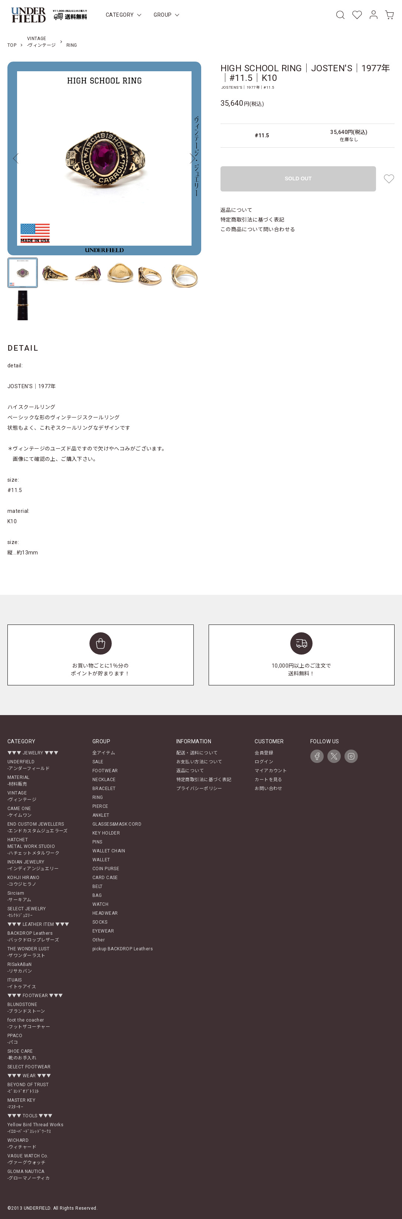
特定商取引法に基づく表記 (252, 220)
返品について (236, 210)
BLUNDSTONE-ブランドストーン (26, 1008)
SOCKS (99, 922)
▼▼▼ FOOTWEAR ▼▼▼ (35, 995)
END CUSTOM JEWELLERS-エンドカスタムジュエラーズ (37, 827)
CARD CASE (105, 877)
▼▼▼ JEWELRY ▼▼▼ (32, 753)
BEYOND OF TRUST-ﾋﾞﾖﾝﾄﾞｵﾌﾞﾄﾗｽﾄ (28, 1088)
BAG (97, 895)
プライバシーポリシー (199, 788)
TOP (11, 45)
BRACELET (103, 788)
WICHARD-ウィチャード (21, 1144)
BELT (97, 886)
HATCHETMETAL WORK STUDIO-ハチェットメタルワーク (33, 846)
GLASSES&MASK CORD (116, 824)
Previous (18, 158)
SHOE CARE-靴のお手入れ (21, 1055)
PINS (97, 842)
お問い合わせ (268, 788)
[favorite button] (389, 178)
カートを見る (268, 779)
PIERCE (100, 806)
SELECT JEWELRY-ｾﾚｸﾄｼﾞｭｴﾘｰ (26, 912)
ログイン (264, 761)
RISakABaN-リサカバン (19, 968)
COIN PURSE (105, 868)
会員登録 (264, 753)
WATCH (100, 904)
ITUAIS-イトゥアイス (21, 983)
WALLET (101, 859)
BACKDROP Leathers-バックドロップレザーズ (33, 937)
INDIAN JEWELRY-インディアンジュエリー (33, 865)
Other (98, 940)
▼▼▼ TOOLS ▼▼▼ (29, 1115)
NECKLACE (103, 779)
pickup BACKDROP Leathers (122, 948)
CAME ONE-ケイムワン (19, 812)
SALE (98, 761)
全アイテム (103, 753)
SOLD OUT (298, 178)
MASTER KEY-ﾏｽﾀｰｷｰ (21, 1104)
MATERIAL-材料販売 (18, 781)
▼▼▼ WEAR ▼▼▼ (29, 1075)
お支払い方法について (199, 761)
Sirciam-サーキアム (19, 896)
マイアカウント (271, 770)
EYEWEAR (103, 931)
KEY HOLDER (106, 833)
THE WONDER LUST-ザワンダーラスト (28, 952)
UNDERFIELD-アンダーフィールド (28, 765)
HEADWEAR (105, 913)
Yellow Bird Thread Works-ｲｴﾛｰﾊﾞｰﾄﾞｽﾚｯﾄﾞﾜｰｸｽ (35, 1128)
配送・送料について (197, 753)
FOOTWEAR (105, 770)
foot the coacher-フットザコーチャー (28, 1023)
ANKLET (101, 815)
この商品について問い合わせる (257, 229)
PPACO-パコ (14, 1039)
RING (71, 45)
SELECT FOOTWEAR (28, 1066)
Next (190, 158)
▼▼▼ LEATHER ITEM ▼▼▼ (38, 924)
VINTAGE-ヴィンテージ (21, 796)
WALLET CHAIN (108, 850)
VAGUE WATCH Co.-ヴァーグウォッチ (27, 1159)
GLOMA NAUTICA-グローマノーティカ (28, 1175)
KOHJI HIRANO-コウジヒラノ (23, 881)
